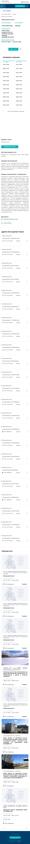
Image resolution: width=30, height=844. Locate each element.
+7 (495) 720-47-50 (5, 1)
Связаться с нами (15, 837)
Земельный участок (7, 236)
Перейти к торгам (13, 49)
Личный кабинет (20, 6)
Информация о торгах (10, 146)
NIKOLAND (19, 841)
